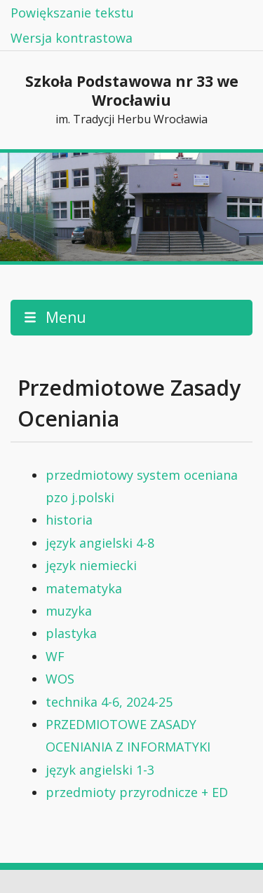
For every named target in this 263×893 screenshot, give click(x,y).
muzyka (69, 610)
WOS (60, 678)
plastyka (71, 633)
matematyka (84, 588)
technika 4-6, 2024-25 (109, 701)
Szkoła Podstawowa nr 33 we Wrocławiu (131, 100)
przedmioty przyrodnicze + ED (137, 792)
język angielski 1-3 (100, 769)
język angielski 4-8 (100, 542)
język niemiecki (91, 565)
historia (69, 519)
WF (55, 656)
